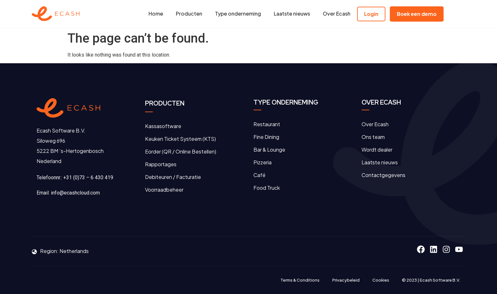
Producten (189, 13)
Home (155, 13)
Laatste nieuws (292, 13)
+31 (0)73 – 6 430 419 (88, 177)
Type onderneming (238, 13)
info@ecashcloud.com (75, 193)
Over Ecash (336, 13)
